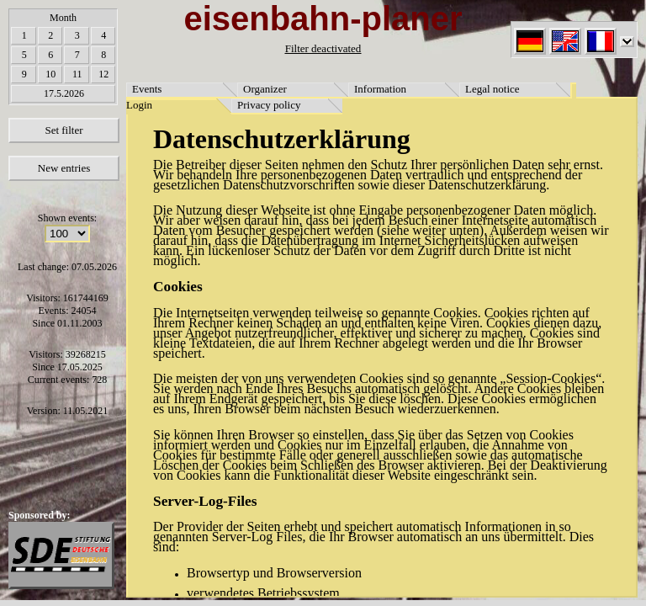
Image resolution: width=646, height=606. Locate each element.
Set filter (63, 130)
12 (103, 74)
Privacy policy (268, 104)
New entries (64, 168)
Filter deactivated (323, 48)
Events (147, 88)
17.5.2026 (64, 93)
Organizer (265, 88)
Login (139, 104)
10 (50, 74)
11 (77, 74)
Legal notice (492, 88)
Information (380, 88)
